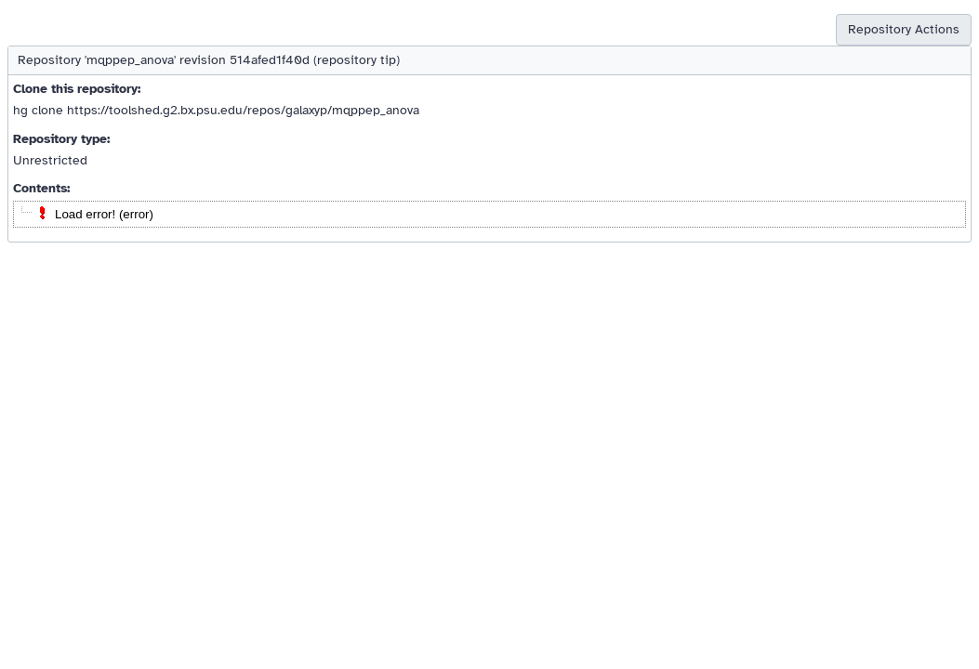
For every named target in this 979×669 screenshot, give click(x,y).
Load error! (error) (104, 214)
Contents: (41, 188)
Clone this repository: (76, 89)
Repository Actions (903, 29)
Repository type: (61, 139)
